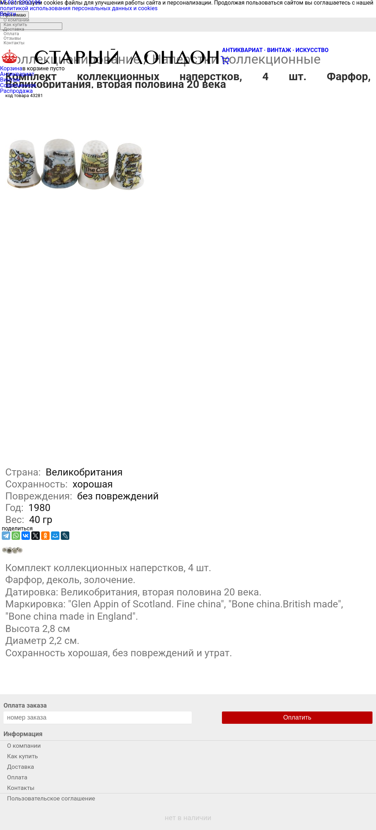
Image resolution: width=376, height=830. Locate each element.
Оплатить (297, 717)
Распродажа (16, 91)
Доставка (14, 29)
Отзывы (12, 38)
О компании (16, 20)
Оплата (11, 33)
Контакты (14, 42)
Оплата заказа (25, 705)
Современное (18, 85)
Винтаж (10, 79)
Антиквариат (17, 74)
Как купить (15, 24)
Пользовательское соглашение (51, 798)
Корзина (11, 68)
